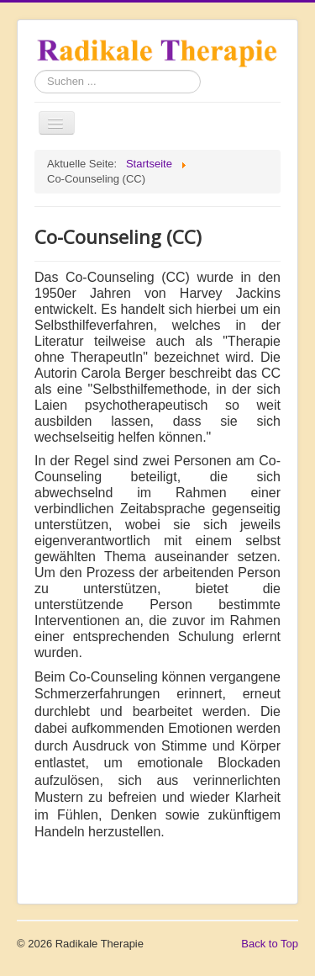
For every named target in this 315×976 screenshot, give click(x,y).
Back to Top (269, 943)
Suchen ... (34, 70)
